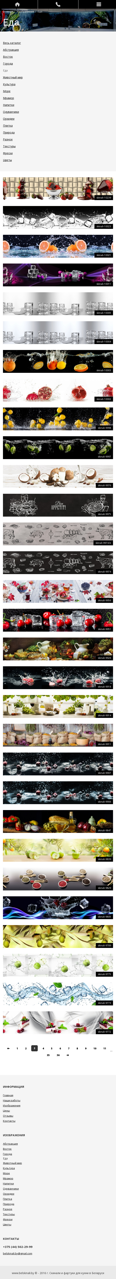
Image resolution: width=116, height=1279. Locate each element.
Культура (9, 84)
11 (104, 1048)
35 (48, 1055)
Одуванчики (11, 112)
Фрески (8, 153)
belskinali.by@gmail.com (17, 1253)
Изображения (25, 11)
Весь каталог (12, 43)
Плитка (8, 125)
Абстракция (11, 50)
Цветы (7, 160)
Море (6, 91)
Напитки (8, 105)
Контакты (9, 1121)
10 (94, 1048)
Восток (8, 56)
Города (8, 63)
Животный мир (13, 77)
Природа (9, 132)
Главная (8, 11)
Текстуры (9, 146)
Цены (6, 1110)
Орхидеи (8, 119)
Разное (8, 139)
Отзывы (8, 1116)
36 (58, 1055)
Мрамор (8, 98)
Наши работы (11, 1100)
